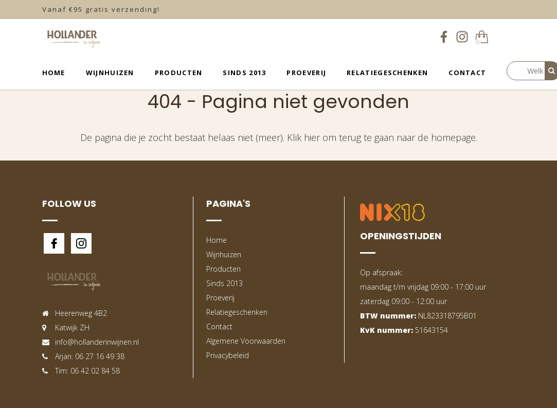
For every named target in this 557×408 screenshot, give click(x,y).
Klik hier (303, 137)
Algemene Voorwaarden (245, 341)
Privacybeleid (227, 355)
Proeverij (306, 72)
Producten (179, 72)
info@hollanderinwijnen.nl (97, 342)
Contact (467, 72)
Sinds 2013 (244, 72)
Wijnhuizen (110, 72)
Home (53, 72)
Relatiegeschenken (387, 72)
